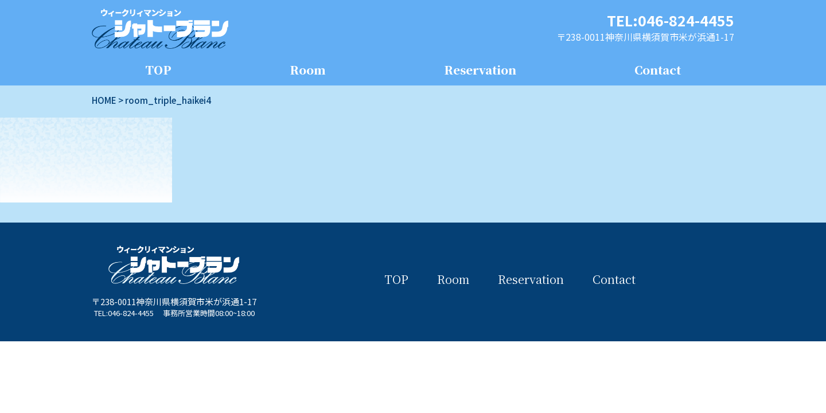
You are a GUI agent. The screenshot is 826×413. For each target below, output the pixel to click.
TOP (158, 69)
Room (308, 69)
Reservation (480, 69)
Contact (657, 69)
